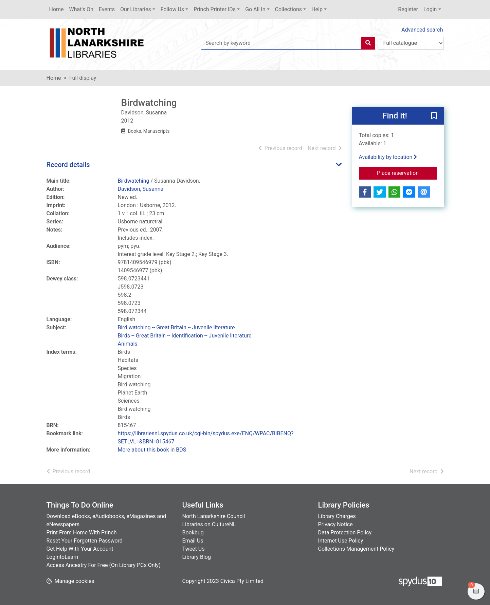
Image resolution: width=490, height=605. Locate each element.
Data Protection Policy (345, 532)
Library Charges (337, 516)
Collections (288, 9)
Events (107, 9)
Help (317, 9)
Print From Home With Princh (82, 532)
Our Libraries (135, 9)
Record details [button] (68, 165)
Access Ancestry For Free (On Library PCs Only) (104, 565)
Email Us (192, 540)
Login (430, 9)
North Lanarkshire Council (213, 516)
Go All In (255, 9)
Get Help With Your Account (80, 549)
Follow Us (172, 9)
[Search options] (411, 43)
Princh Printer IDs (215, 9)
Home (56, 9)
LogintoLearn (62, 557)
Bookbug (193, 532)
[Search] (368, 43)
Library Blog (196, 557)
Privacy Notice (335, 524)
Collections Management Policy (356, 549)
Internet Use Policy (340, 540)
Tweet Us (193, 549)
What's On (81, 9)
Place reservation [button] (407, 172)
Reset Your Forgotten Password (85, 540)
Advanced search (422, 29)
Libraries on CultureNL (209, 524)
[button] (434, 116)
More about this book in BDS (152, 449)
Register (408, 9)
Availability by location (388, 157)
